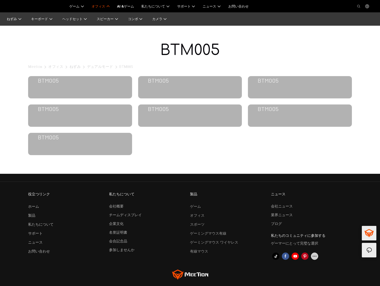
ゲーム (195, 206)
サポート (35, 233)
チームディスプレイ (125, 215)
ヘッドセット (74, 19)
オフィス (55, 67)
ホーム (33, 206)
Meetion (35, 67)
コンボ (135, 19)
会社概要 (116, 206)
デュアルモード (100, 67)
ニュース (35, 242)
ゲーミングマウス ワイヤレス (214, 242)
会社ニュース (282, 206)
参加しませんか (122, 250)
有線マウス (199, 251)
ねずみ (14, 19)
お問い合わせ (39, 251)
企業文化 (116, 224)
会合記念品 (118, 241)
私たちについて (41, 224)
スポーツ (197, 224)
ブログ (276, 224)
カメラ (159, 19)
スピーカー (108, 19)
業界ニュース (282, 215)
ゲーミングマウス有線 (208, 233)
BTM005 (126, 67)
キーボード (42, 19)
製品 (31, 215)
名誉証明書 (118, 232)
